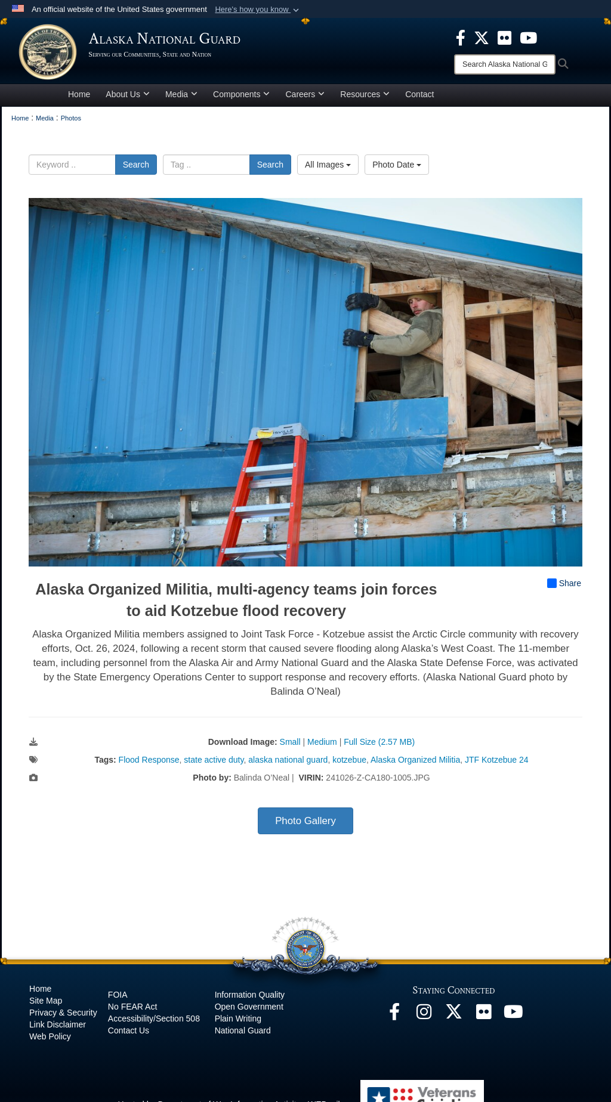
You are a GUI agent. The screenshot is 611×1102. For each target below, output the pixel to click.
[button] (258, 10)
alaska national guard (288, 764)
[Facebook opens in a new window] (394, 1019)
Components (241, 98)
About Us (128, 98)
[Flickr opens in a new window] (484, 1019)
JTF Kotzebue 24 (497, 764)
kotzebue (349, 764)
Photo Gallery (305, 825)
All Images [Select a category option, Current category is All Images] (328, 168)
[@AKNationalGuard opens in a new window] (454, 1019)
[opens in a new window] (460, 37)
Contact (419, 98)
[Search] (505, 64)
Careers (305, 98)
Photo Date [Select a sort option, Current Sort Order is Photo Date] (396, 168)
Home (79, 98)
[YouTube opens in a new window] (514, 1019)
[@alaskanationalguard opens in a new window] (424, 1019)
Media (181, 98)
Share (564, 587)
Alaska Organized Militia (415, 764)
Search (136, 168)
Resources (365, 98)
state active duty (213, 764)
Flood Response (149, 764)
